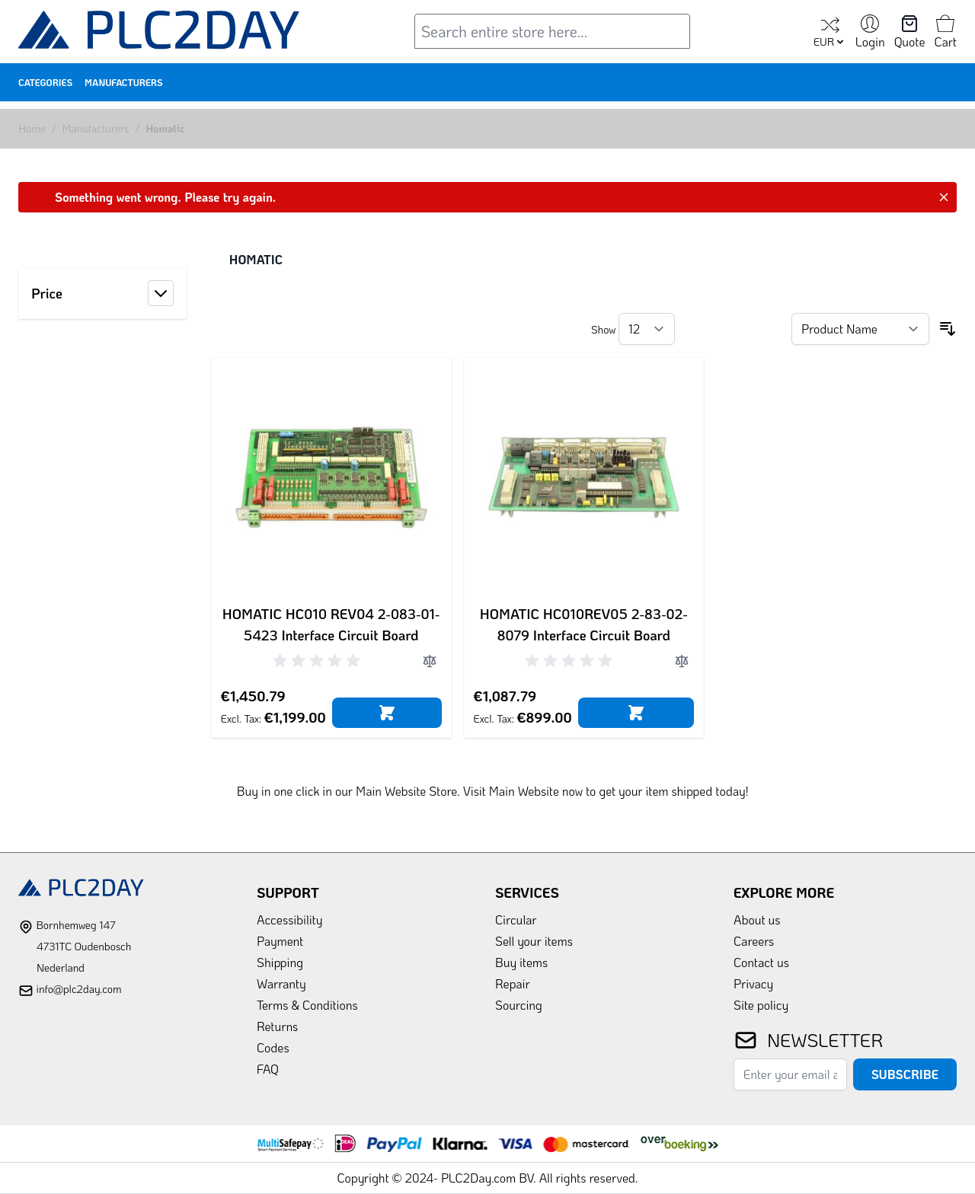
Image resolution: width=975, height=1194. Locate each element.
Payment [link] (280, 941)
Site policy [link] (761, 1005)
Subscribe (904, 1074)
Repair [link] (512, 983)
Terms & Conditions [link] (307, 1005)
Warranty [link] (281, 983)
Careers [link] (754, 941)
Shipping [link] (280, 962)
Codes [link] (273, 1047)
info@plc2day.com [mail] (78, 989)
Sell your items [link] (534, 941)
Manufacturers (124, 82)
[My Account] (870, 32)
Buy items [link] (521, 962)
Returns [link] (277, 1026)
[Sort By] (860, 329)
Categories (45, 82)
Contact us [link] (761, 962)
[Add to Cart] (387, 713)
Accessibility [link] (289, 919)
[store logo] (159, 33)
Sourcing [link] (518, 1005)
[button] (102, 293)
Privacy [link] (753, 983)
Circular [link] (516, 919)
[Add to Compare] (429, 661)
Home (32, 128)
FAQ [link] (268, 1069)
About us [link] (757, 919)
